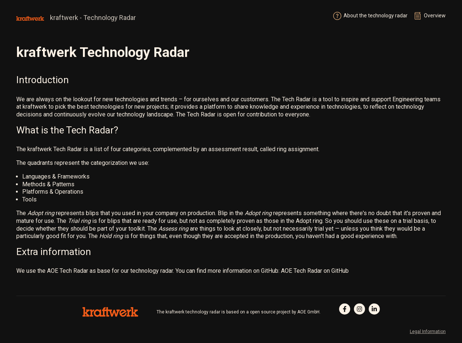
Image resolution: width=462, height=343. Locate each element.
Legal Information (428, 331)
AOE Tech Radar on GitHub (315, 270)
